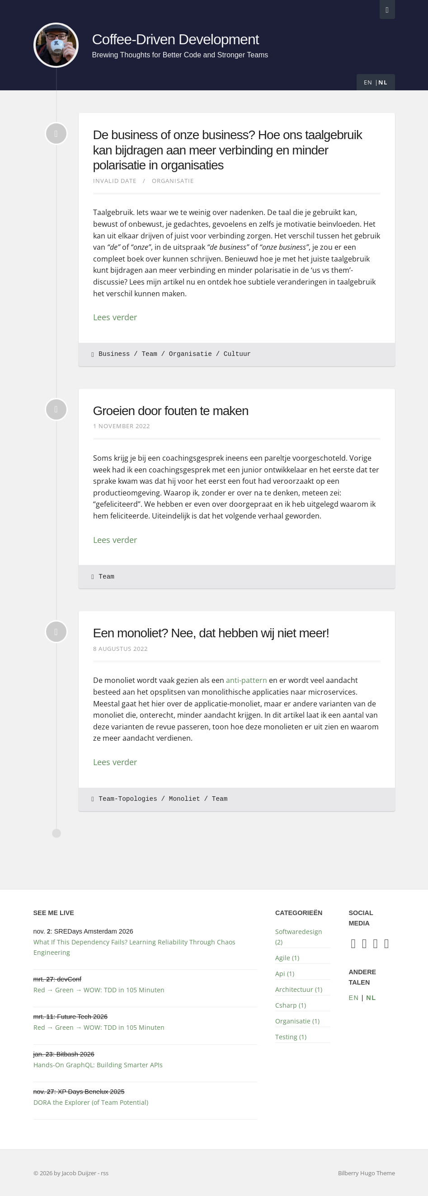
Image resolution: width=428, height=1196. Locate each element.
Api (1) (284, 973)
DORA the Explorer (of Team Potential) (90, 1102)
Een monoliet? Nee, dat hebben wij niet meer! (211, 633)
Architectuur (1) (298, 989)
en (368, 82)
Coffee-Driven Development (177, 39)
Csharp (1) (290, 1005)
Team (149, 354)
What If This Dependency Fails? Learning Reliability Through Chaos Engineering (134, 947)
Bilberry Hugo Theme (366, 1173)
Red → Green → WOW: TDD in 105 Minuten (99, 990)
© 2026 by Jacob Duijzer (65, 1173)
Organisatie (173, 181)
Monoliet (184, 799)
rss (104, 1173)
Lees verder (115, 317)
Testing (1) (290, 1036)
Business (114, 354)
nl (383, 82)
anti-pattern (246, 680)
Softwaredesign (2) (298, 936)
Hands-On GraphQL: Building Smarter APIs (98, 1065)
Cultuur (237, 354)
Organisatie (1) (297, 1021)
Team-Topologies (128, 799)
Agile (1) (287, 957)
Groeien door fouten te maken (171, 411)
